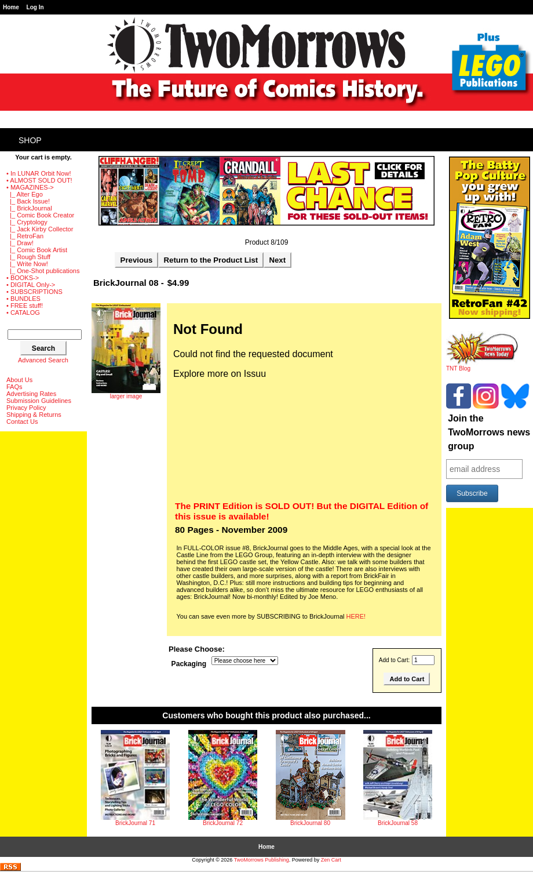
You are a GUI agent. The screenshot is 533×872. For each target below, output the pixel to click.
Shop (30, 140)
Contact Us (22, 421)
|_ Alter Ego (24, 194)
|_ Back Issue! (28, 201)
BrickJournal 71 (135, 823)
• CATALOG (23, 312)
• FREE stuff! (24, 305)
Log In (35, 7)
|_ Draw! (20, 242)
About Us (19, 379)
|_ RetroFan (24, 235)
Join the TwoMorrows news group (489, 432)
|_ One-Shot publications (42, 270)
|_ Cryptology (27, 222)
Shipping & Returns (33, 414)
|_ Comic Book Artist (36, 249)
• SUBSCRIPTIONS (34, 291)
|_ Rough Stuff (28, 256)
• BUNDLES (23, 298)
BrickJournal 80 (310, 823)
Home (11, 7)
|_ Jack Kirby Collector (39, 229)
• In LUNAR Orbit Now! (38, 173)
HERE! (356, 616)
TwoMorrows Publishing (261, 860)
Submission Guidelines (38, 400)
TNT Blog (482, 366)
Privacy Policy (26, 407)
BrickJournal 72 (223, 823)
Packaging (189, 664)
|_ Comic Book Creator (40, 215)
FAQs (14, 386)
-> (30, 187)
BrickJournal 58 (398, 823)
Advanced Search (43, 360)
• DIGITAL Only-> (30, 284)
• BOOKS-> (22, 277)
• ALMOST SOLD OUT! (39, 180)
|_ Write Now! (27, 263)
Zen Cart (331, 860)
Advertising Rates (31, 393)
